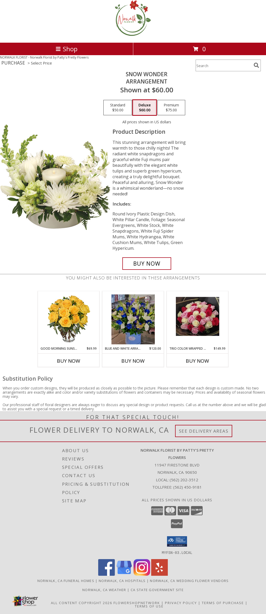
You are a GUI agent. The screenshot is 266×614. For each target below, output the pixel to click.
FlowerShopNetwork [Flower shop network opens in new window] (137, 602)
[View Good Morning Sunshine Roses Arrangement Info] (68, 318)
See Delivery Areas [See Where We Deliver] (204, 431)
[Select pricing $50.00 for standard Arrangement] (118, 107)
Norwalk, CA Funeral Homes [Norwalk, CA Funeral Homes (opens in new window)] (66, 580)
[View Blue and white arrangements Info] (133, 318)
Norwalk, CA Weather (104, 589)
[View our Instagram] (142, 574)
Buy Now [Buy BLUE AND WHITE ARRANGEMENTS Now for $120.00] (133, 360)
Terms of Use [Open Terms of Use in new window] (149, 606)
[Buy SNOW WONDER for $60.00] (146, 263)
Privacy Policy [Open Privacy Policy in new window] (181, 602)
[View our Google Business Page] (124, 574)
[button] (177, 541)
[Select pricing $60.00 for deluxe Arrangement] (144, 107)
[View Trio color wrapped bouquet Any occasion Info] (197, 318)
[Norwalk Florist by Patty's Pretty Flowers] (133, 35)
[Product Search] (223, 65)
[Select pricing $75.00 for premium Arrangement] (171, 107)
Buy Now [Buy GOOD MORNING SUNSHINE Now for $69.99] (68, 360)
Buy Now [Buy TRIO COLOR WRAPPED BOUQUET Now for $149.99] (197, 360)
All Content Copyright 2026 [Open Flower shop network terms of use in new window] (81, 602)
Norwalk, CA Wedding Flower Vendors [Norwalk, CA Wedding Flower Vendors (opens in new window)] (189, 580)
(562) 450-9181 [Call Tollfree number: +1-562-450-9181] (187, 487)
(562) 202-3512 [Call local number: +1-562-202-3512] (184, 479)
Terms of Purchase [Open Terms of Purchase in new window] (223, 602)
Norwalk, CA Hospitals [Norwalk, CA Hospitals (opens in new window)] (122, 580)
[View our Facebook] (106, 574)
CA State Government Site (157, 589)
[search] (256, 65)
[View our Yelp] (159, 574)
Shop (66, 48)
